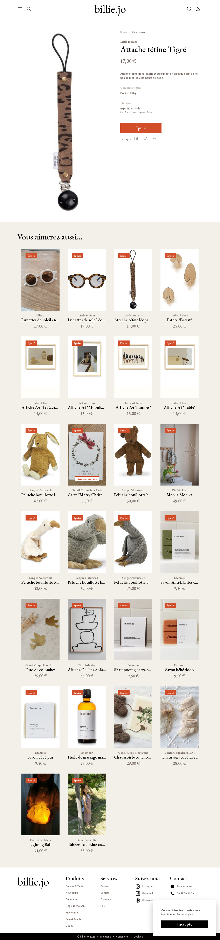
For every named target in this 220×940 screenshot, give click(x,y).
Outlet (69, 925)
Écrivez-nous (181, 886)
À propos (106, 899)
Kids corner (138, 32)
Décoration (72, 899)
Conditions (122, 936)
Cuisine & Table (74, 886)
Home (123, 32)
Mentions (105, 936)
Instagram (144, 886)
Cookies (138, 936)
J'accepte (184, 672)
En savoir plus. (185, 662)
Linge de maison (75, 906)
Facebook (144, 893)
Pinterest (144, 900)
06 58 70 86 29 (182, 893)
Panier (104, 886)
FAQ (103, 906)
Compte (105, 892)
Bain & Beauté (74, 919)
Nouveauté (72, 892)
